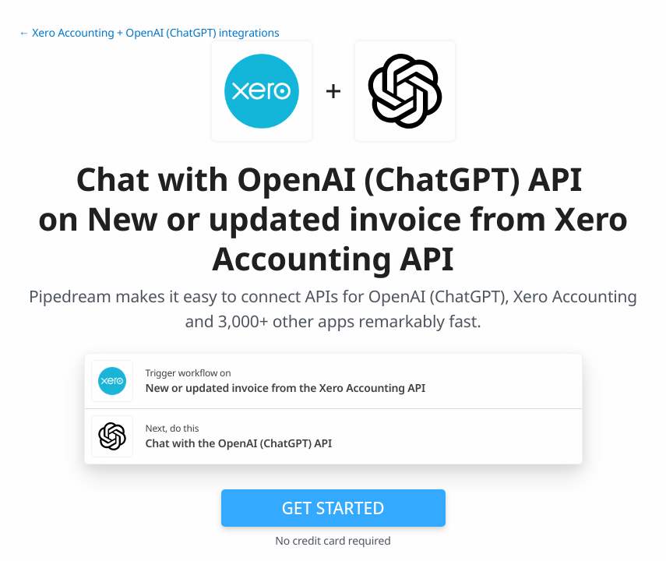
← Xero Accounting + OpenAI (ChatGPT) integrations (149, 33)
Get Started (333, 508)
